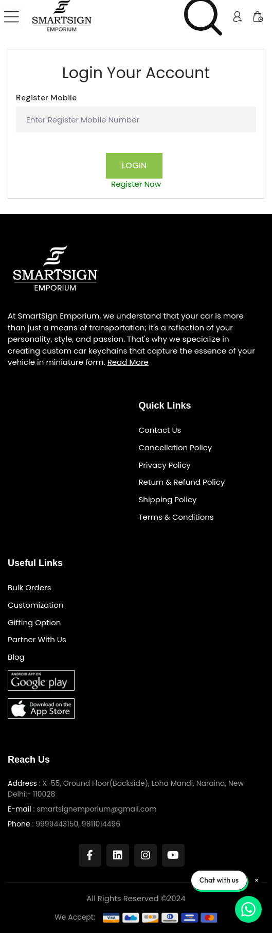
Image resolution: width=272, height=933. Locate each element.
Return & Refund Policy (182, 482)
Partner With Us (37, 640)
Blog (16, 657)
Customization (36, 605)
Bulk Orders (29, 588)
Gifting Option (34, 623)
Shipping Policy (168, 500)
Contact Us (160, 430)
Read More (128, 362)
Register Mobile (46, 97)
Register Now (136, 184)
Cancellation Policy (175, 448)
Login (134, 165)
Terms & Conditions (176, 517)
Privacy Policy (165, 465)
